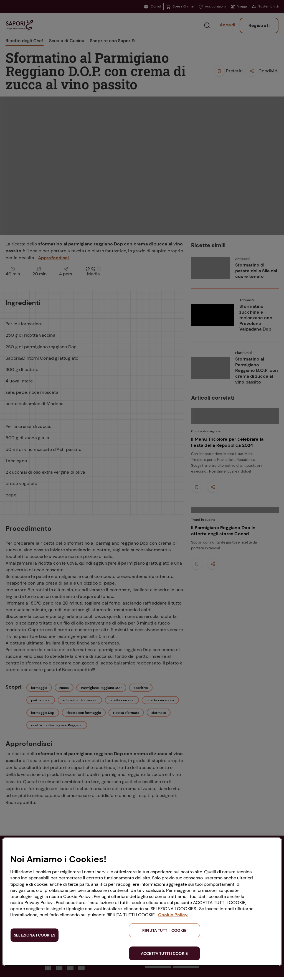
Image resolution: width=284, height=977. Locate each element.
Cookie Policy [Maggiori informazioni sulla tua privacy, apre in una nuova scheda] (173, 915)
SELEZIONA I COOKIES (34, 935)
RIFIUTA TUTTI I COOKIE (164, 930)
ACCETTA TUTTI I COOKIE (164, 953)
